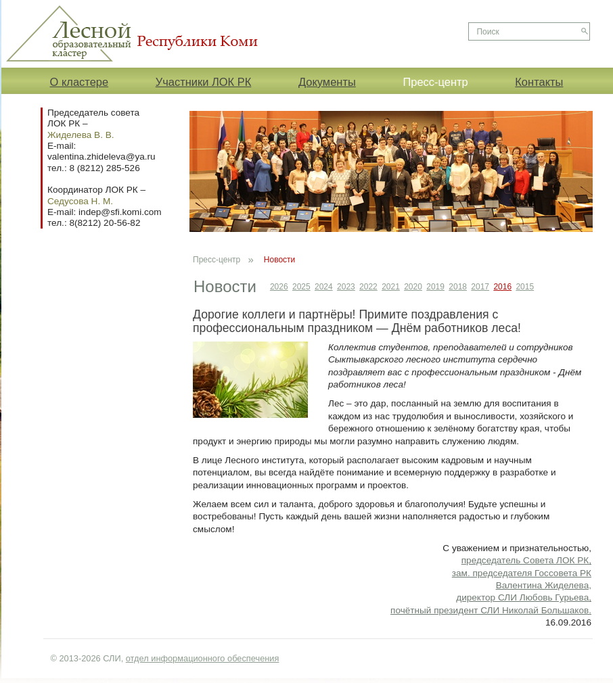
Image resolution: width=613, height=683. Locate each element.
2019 (435, 286)
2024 (324, 286)
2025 (301, 286)
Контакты (539, 82)
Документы (327, 82)
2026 (279, 286)
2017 (480, 286)
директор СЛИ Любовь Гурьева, (523, 597)
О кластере (79, 82)
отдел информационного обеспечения (202, 658)
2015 (525, 286)
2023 (346, 286)
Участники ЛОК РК (204, 82)
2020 (413, 286)
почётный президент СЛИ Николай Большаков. (490, 610)
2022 (368, 286)
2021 (391, 286)
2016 (502, 286)
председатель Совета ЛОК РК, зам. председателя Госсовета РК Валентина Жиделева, (521, 572)
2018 (458, 286)
